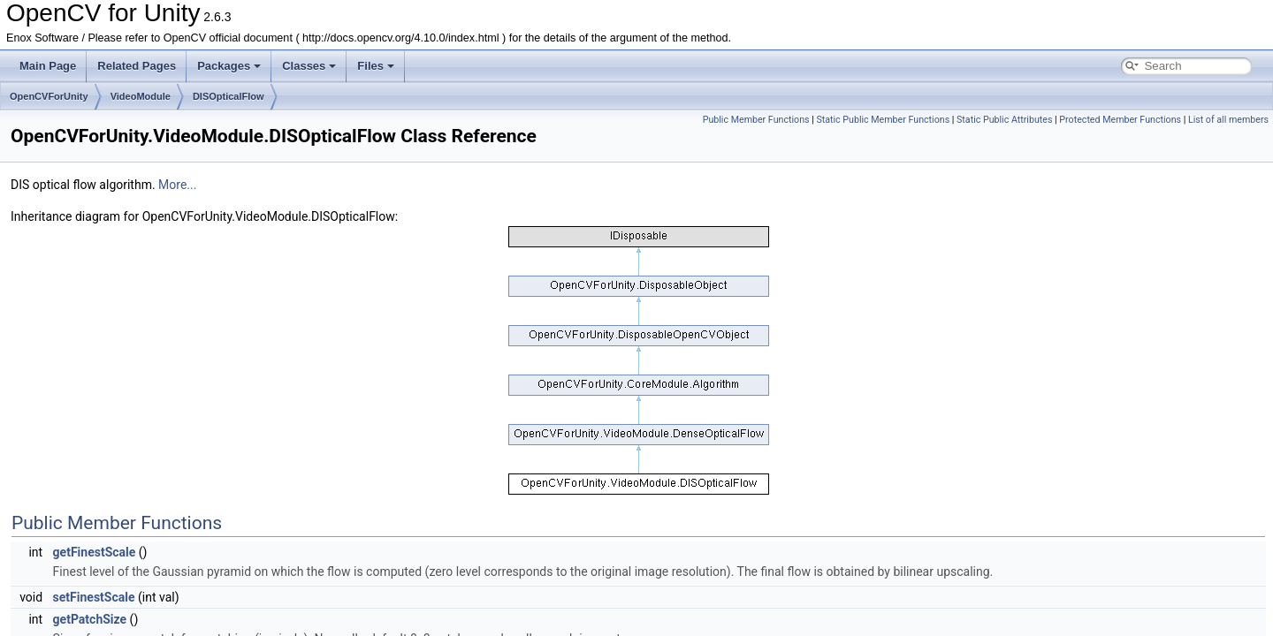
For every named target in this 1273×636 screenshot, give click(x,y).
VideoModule (141, 96)
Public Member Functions (756, 119)
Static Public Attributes (1004, 119)
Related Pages (136, 65)
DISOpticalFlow (228, 96)
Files (375, 65)
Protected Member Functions (1120, 119)
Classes (309, 65)
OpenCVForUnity (49, 96)
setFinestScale (94, 597)
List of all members (1228, 119)
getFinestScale (94, 552)
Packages (229, 65)
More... (177, 185)
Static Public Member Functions (882, 119)
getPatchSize (90, 619)
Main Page (47, 65)
